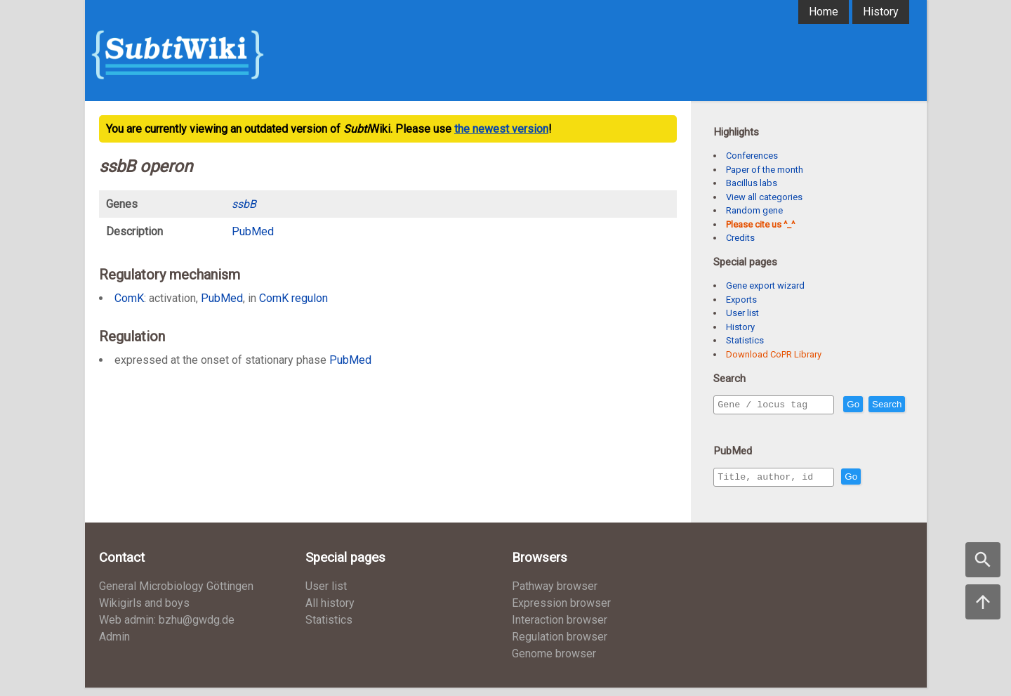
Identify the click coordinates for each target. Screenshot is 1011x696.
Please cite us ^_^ (760, 224)
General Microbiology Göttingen (176, 594)
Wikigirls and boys (144, 611)
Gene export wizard (765, 285)
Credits (740, 237)
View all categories (764, 197)
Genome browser (554, 662)
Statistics (745, 340)
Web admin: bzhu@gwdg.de (166, 628)
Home (823, 11)
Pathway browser (554, 594)
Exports (741, 299)
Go (883, 405)
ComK (129, 298)
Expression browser (561, 611)
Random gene (754, 210)
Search (735, 424)
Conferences (752, 155)
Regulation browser (559, 645)
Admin (114, 645)
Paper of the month (764, 169)
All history (330, 611)
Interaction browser (559, 628)
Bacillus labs (751, 183)
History (881, 11)
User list (742, 313)
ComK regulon (293, 298)
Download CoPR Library (773, 354)
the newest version (501, 129)
